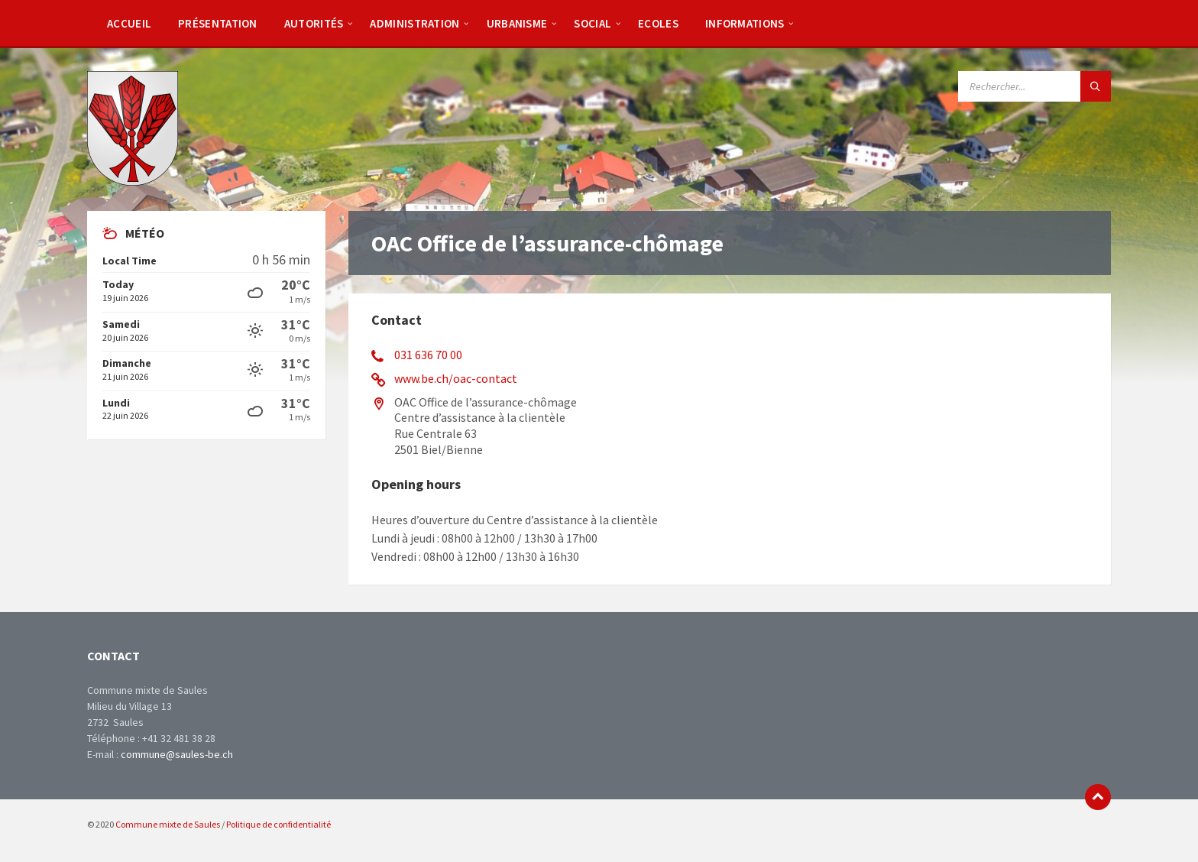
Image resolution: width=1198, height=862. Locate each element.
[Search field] (1034, 86)
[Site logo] (132, 181)
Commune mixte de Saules (167, 824)
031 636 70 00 (428, 354)
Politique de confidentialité (278, 824)
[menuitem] (129, 23)
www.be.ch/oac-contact (455, 378)
